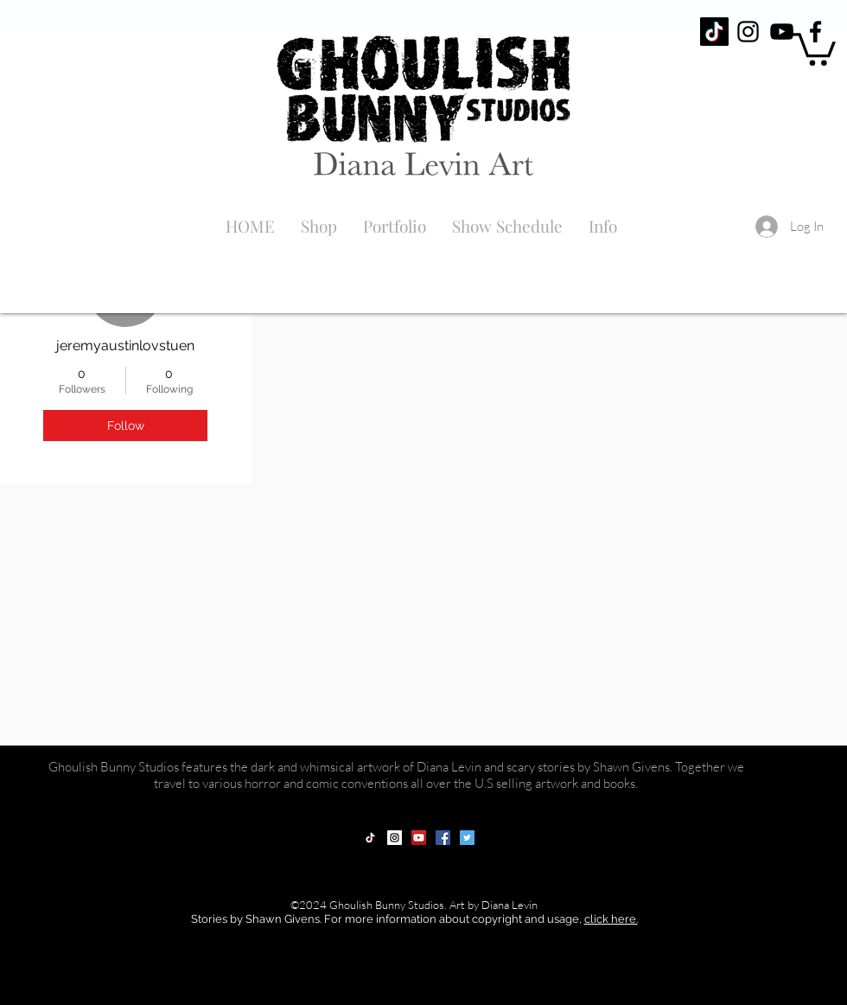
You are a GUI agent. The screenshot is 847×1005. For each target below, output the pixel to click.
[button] (814, 47)
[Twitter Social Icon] (467, 837)
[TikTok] (714, 31)
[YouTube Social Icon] (418, 837)
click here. (611, 918)
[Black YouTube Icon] (781, 31)
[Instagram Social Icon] (394, 837)
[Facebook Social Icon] (443, 837)
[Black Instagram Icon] (748, 31)
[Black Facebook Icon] (815, 31)
